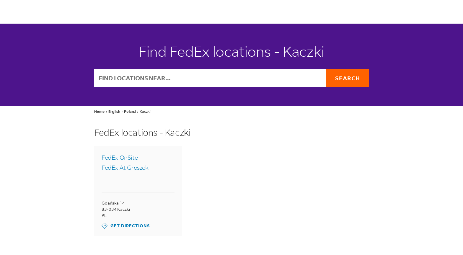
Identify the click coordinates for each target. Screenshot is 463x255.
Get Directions (126, 226)
